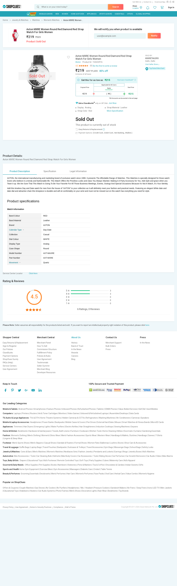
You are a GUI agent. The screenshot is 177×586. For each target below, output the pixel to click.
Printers (25, 413)
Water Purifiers (57, 427)
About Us (76, 337)
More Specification (115, 111)
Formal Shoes (81, 443)
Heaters (33, 491)
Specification (50, 171)
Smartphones (40, 409)
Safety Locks (147, 447)
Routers (33, 413)
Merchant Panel (44, 343)
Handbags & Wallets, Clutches (124, 435)
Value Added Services (127, 409)
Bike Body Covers (68, 456)
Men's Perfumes (58, 474)
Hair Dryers (28, 427)
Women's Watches (55, 452)
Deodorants (45, 474)
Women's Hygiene (146, 474)
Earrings (117, 452)
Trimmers (18, 427)
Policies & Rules (44, 356)
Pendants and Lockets (103, 452)
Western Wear (104, 435)
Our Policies (8, 349)
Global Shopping (143, 14)
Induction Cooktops (104, 427)
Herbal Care (120, 474)
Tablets (100, 409)
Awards (74, 353)
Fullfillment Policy (44, 353)
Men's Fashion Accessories (72, 435)
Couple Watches (27, 488)
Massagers (75, 469)
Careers (74, 356)
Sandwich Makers (118, 488)
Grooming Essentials (30, 474)
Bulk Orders (111, 346)
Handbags (142, 435)
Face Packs (99, 474)
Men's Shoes (75, 491)
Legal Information (78, 171)
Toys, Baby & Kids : (11, 460)
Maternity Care (116, 460)
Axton (78, 62)
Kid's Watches (149, 452)
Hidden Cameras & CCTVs (73, 418)
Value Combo (132, 474)
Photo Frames (62, 491)
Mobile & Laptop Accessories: (16, 422)
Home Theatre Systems (50, 418)
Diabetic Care (86, 469)
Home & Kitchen (77, 14)
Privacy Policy (8, 507)
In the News (76, 349)
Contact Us (147, 2)
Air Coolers (50, 488)
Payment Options (10, 356)
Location (136, 8)
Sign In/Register (10, 346)
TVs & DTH (34, 418)
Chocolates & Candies (115, 465)
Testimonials (42, 362)
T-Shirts (159, 435)
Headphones (35, 422)
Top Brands (124, 491)
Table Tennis (106, 469)
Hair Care (71, 474)
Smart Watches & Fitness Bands (136, 422)
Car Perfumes (118, 456)
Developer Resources (46, 372)
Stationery (72, 465)
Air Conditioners (123, 418)
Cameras (136, 418)
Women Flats (93, 443)
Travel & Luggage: (11, 447)
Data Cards (134, 413)
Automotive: (8, 456)
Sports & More (105, 14)
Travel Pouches (49, 447)
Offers (130, 14)
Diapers (23, 460)
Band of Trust (77, 346)
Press (108, 349)
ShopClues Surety (10, 359)
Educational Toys (35, 460)
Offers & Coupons (10, 488)
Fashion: (7, 435)
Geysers (134, 427)
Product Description (20, 171)
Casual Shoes (50, 443)
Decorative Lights (89, 491)
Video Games (73, 413)
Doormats (128, 431)
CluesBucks (8, 353)
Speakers (145, 418)
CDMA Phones (111, 409)
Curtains (137, 431)
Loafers (113, 443)
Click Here (33, 273)
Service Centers (10, 366)
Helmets (56, 456)
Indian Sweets (132, 465)
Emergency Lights (42, 427)
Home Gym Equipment (29, 469)
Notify (154, 35)
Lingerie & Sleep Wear (13, 438)
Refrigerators (92, 418)
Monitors (62, 413)
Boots (120, 443)
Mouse (118, 422)
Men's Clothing (34, 435)
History (74, 343)
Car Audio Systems (46, 491)
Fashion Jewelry (86, 452)
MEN (57, 14)
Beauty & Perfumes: (11, 474)
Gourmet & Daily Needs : (14, 465)
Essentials (119, 14)
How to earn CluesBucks (126, 80)
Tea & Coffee (98, 465)
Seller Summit (43, 366)
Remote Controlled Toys (67, 460)
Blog (73, 359)
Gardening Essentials (151, 431)
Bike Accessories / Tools (24, 456)
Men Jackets (166, 488)
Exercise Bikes (46, 469)
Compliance (58, 507)
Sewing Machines (122, 427)
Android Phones (25, 409)
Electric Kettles (71, 427)
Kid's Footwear (50, 460)
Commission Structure (47, 349)
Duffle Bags (24, 447)
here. (147, 325)
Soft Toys (84, 460)
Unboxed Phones (69, 409)
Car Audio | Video (153, 456)
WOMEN (65, 14)
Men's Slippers (37, 443)
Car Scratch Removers (135, 456)
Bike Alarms (167, 456)
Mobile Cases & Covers (75, 422)
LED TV (156, 488)
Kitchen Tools (95, 431)
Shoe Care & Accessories (135, 443)
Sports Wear (91, 435)
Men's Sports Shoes (20, 443)
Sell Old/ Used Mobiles (148, 409)
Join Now (113, 103)
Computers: (8, 413)
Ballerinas (104, 443)
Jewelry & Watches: (11, 452)
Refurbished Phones (87, 409)
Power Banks (48, 422)
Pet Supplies (44, 465)
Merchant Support (113, 343)
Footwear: (7, 443)
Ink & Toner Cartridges (47, 413)
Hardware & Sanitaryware (40, 431)
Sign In (171, 7)
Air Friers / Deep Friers (136, 488)
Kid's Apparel (129, 460)
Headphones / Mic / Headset (80, 488)
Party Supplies (95, 460)
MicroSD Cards (157, 422)
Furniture (75, 431)
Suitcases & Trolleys (76, 447)
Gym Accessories (61, 469)
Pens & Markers (84, 465)
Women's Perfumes (84, 474)
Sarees (151, 435)
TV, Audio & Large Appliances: (16, 418)
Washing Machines (107, 418)
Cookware (84, 431)
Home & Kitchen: (10, 431)
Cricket (97, 469)
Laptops (17, 413)
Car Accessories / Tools (88, 456)
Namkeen (62, 465)
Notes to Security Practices (40, 507)
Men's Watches (39, 452)
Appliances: (8, 427)
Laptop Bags (36, 447)
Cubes (106, 460)
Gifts (141, 465)
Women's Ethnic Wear (50, 435)
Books (54, 465)
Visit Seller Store (151, 64)
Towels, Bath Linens (60, 431)
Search (115, 7)
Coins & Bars (26, 452)
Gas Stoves (40, 488)
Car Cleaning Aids (44, 456)
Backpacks (59, 422)
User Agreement (10, 369)
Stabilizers (24, 491)
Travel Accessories (95, 447)
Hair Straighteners (87, 427)
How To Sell (42, 346)
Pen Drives (91, 422)
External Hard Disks (105, 422)
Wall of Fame (70, 507)
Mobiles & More (46, 14)
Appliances (91, 14)
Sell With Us (137, 2)
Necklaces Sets (70, 452)
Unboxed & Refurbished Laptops (94, 413)
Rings (125, 452)
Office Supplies (31, 465)
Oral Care (109, 474)
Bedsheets (22, 431)
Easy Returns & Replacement (15, 343)
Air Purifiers (62, 488)
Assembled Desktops (119, 413)
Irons (150, 488)
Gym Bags (108, 447)
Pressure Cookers (101, 488)
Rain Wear (102, 491)
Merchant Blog (43, 369)
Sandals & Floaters (65, 443)
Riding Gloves (105, 456)
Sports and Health (11, 469)
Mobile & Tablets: (10, 409)
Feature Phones (54, 409)
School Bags (135, 447)
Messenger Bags (121, 447)
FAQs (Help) (8, 362)
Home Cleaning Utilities (113, 431)
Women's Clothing (18, 435)
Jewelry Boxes (135, 452)
